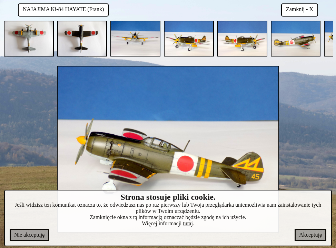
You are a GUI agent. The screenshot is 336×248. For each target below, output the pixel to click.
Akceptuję (310, 235)
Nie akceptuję (29, 235)
